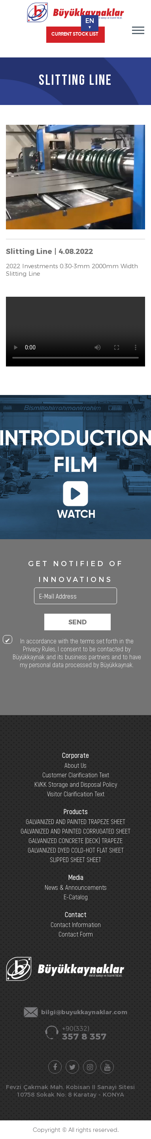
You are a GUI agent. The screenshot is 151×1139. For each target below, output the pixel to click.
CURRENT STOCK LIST (74, 34)
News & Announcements (76, 887)
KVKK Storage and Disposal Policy (75, 784)
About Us (75, 765)
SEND (77, 622)
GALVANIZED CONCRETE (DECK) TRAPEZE (75, 840)
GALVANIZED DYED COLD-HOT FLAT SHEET (76, 850)
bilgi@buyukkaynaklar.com (84, 1012)
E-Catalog (76, 897)
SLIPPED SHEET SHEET (75, 859)
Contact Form (76, 934)
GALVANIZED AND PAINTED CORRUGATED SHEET (75, 831)
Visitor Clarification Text (75, 793)
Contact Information (76, 924)
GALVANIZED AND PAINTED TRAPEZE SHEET (75, 821)
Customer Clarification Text (75, 774)
